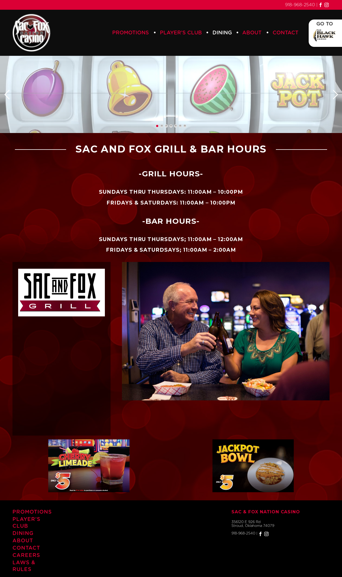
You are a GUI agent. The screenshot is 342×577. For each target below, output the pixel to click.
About (252, 32)
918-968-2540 (300, 5)
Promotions (130, 32)
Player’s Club (181, 32)
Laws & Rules (23, 566)
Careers (26, 555)
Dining (222, 32)
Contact (285, 32)
